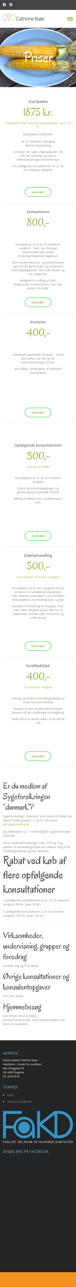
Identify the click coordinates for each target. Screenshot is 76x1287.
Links (10, 1095)
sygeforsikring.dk (18, 824)
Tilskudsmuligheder (19, 1101)
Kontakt (38, 192)
